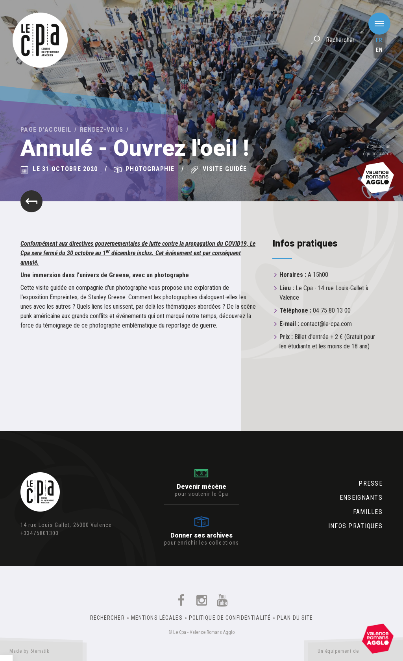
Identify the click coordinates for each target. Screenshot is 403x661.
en (379, 50)
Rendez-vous (101, 129)
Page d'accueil (45, 129)
